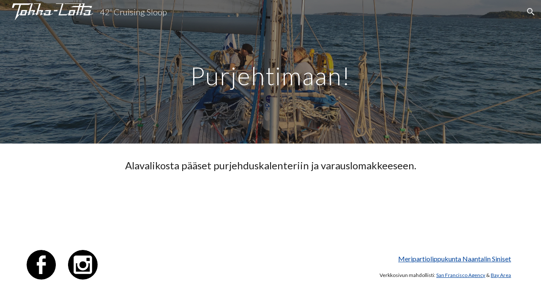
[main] (270, 71)
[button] (531, 12)
